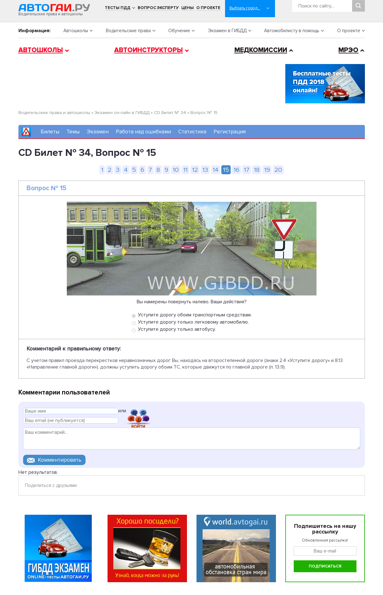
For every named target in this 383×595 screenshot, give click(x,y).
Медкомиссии (260, 50)
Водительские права (128, 30)
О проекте (208, 7)
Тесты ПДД (117, 7)
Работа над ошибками (143, 132)
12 (195, 170)
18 (257, 170)
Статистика (192, 132)
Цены (187, 7)
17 (246, 170)
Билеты (50, 132)
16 (236, 170)
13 (205, 170)
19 (267, 170)
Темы (73, 132)
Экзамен (98, 132)
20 (278, 170)
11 (185, 170)
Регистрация (230, 132)
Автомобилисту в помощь (291, 30)
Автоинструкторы (148, 50)
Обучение (179, 30)
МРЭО (348, 50)
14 (216, 170)
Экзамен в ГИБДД (227, 30)
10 (176, 170)
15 (226, 170)
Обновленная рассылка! (325, 540)
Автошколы (75, 30)
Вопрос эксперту (158, 7)
